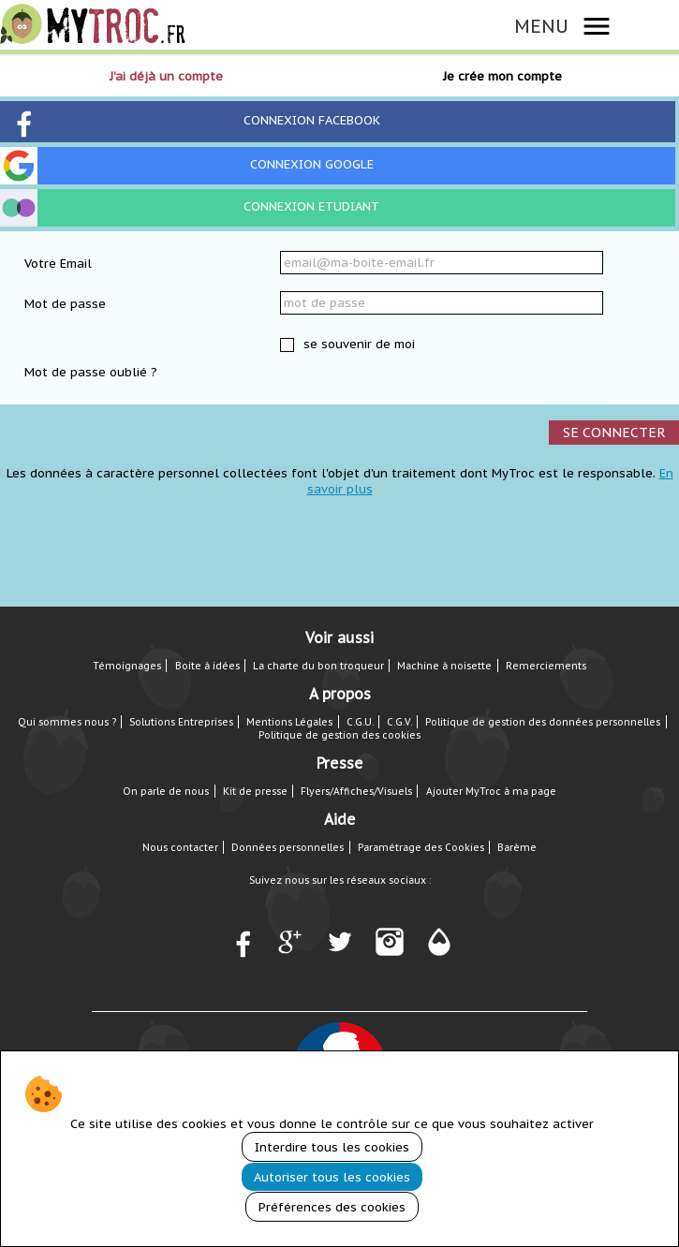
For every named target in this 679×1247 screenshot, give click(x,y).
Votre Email (58, 263)
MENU (541, 25)
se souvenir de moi (357, 344)
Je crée (502, 76)
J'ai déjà (166, 76)
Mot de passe (65, 304)
